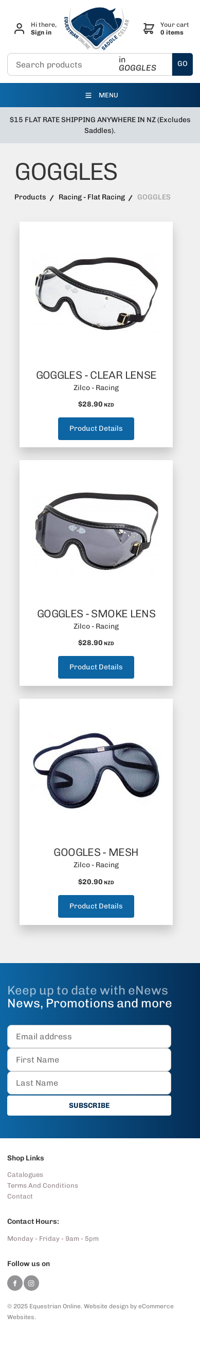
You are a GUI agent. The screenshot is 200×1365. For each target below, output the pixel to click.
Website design (106, 1306)
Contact (20, 1196)
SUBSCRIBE (89, 1105)
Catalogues (25, 1174)
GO (182, 63)
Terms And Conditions (42, 1185)
